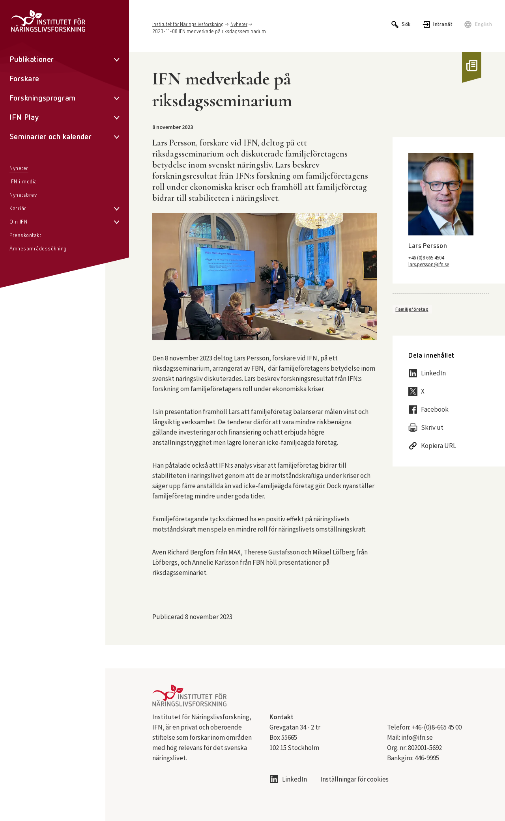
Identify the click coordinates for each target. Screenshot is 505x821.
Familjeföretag (411, 309)
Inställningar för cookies (354, 779)
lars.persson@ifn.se (428, 264)
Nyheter (238, 24)
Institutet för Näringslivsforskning (188, 24)
